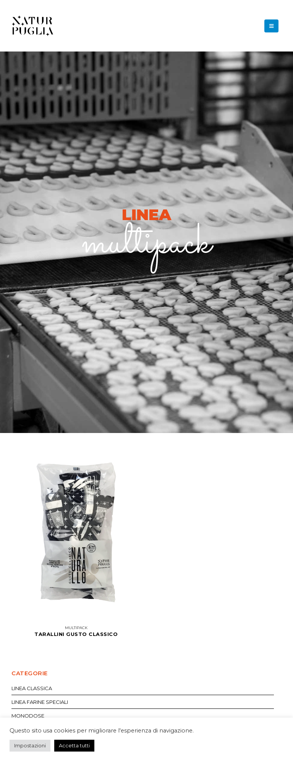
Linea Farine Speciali (39, 702)
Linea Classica (31, 688)
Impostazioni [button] (30, 745)
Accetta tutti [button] (74, 745)
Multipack (76, 627)
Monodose (27, 716)
